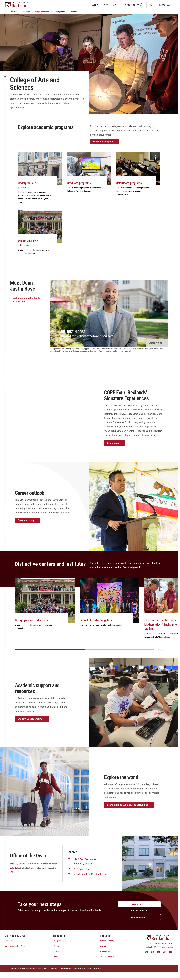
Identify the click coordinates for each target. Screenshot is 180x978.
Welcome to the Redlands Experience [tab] (26, 300)
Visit (105, 4)
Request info (139, 910)
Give (115, 4)
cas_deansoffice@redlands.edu (90, 874)
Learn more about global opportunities (129, 804)
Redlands (15, 12)
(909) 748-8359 (81, 869)
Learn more (114, 443)
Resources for (133, 5)
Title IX (56, 946)
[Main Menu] (164, 5)
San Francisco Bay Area (15, 946)
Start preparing (27, 520)
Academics (26, 12)
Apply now (139, 904)
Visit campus (139, 917)
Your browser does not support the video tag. (44, 417)
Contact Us (105, 951)
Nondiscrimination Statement (83, 968)
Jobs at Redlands (107, 957)
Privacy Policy (53, 968)
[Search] (151, 5)
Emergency (97, 968)
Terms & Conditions (66, 968)
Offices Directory (107, 941)
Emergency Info (59, 941)
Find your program (104, 141)
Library (55, 957)
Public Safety (58, 951)
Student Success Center (32, 718)
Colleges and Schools (43, 12)
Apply (95, 4)
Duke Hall (14, 868)
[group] (45, 606)
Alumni (103, 946)
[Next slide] (161, 649)
